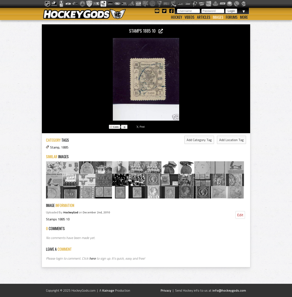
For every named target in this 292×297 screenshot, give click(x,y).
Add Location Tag (231, 139)
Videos (189, 17)
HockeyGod (70, 212)
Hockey (176, 17)
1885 (64, 147)
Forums (232, 17)
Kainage (108, 290)
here (92, 258)
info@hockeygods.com (229, 290)
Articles (203, 17)
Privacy (166, 290)
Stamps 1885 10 (146, 30)
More (244, 17)
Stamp (54, 147)
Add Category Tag (199, 139)
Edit (240, 215)
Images (218, 17)
